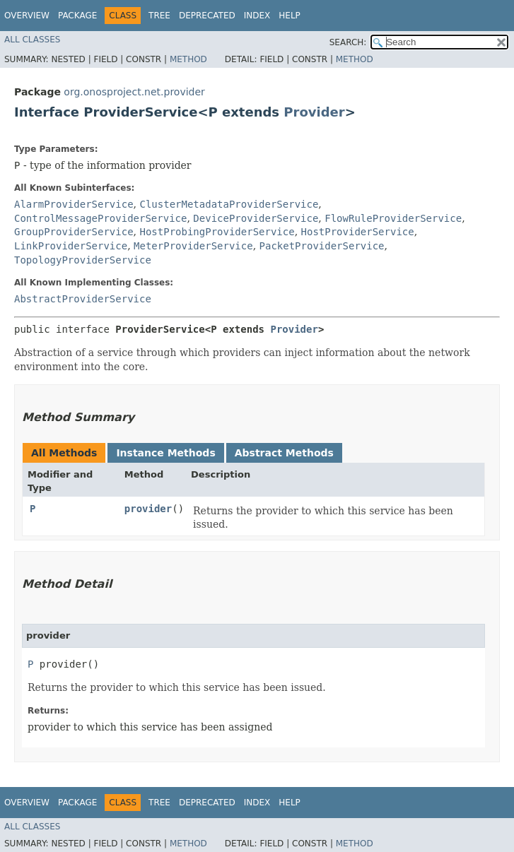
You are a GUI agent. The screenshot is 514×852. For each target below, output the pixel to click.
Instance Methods (165, 452)
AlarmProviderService (74, 204)
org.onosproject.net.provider (134, 91)
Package (77, 15)
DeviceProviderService (255, 218)
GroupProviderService (74, 231)
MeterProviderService (193, 246)
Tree (159, 15)
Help (289, 15)
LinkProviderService (70, 246)
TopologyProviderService (82, 260)
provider (148, 508)
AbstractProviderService (82, 298)
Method (188, 59)
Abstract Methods (284, 452)
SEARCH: (348, 42)
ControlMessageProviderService (100, 218)
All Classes (32, 40)
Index (257, 15)
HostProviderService (357, 231)
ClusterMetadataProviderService (228, 204)
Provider (314, 112)
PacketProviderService (322, 246)
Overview (26, 15)
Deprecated (207, 15)
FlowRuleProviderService (393, 218)
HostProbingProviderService (216, 231)
